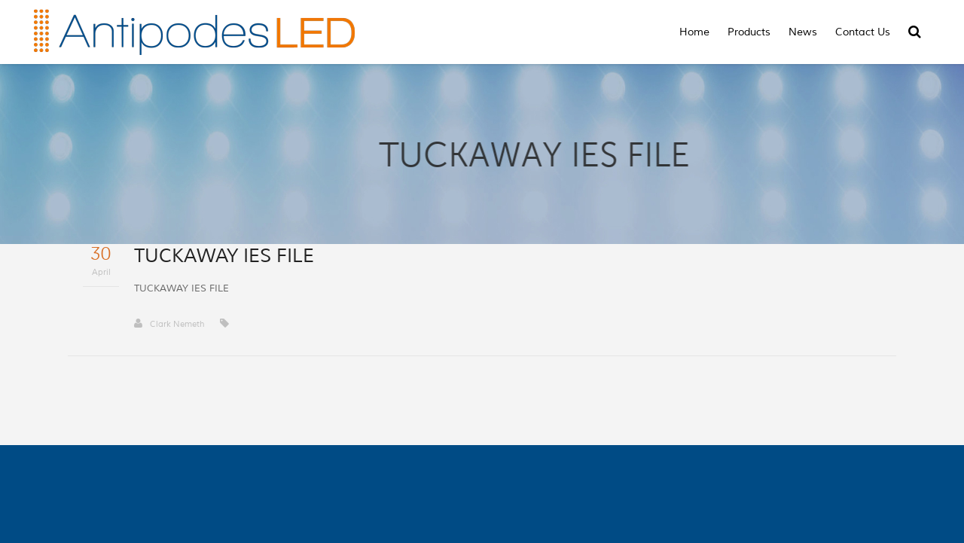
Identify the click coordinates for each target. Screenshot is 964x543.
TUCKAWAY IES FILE (181, 288)
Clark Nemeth (169, 324)
